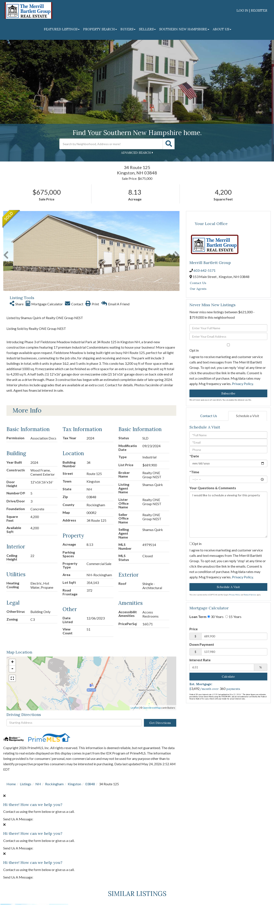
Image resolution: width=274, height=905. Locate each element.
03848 (90, 784)
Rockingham (54, 784)
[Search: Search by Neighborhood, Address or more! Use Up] (111, 143)
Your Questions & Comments (212, 488)
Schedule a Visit (247, 416)
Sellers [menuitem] (147, 29)
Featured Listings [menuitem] (62, 29)
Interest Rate (200, 660)
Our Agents (198, 289)
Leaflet (135, 707)
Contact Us (198, 283)
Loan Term (197, 617)
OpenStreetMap (152, 707)
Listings (25, 784)
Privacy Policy (242, 384)
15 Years (233, 617)
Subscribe (228, 393)
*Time (194, 472)
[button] (169, 143)
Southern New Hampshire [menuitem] (184, 29)
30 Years (215, 617)
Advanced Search (136, 153)
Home (11, 784)
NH (38, 784)
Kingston (74, 784)
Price (193, 629)
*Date (194, 456)
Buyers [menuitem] (127, 29)
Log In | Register (251, 10)
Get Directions (160, 723)
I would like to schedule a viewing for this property (228, 515)
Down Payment (201, 644)
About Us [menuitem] (222, 29)
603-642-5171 (205, 270)
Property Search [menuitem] (100, 29)
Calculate (228, 676)
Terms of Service (250, 595)
